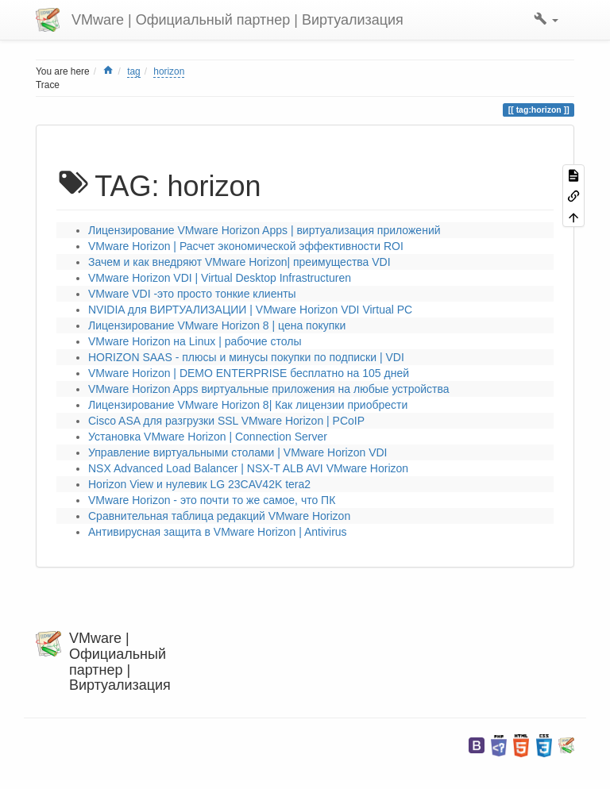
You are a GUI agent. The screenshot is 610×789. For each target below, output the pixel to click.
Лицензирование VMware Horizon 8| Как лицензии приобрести (247, 404)
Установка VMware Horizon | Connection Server (207, 436)
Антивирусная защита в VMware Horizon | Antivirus (217, 531)
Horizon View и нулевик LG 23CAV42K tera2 (199, 484)
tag (134, 71)
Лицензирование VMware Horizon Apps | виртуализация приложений (264, 230)
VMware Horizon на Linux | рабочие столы (194, 341)
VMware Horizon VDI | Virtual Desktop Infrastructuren (219, 277)
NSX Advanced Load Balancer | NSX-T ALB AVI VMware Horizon (248, 468)
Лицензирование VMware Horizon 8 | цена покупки (217, 325)
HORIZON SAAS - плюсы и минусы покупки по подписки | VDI (246, 357)
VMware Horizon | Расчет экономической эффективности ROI (245, 246)
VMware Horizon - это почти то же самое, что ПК (211, 500)
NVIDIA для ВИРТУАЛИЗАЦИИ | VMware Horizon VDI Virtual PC (250, 309)
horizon (168, 71)
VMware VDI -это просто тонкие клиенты (192, 293)
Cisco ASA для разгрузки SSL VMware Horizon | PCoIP (226, 420)
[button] (546, 20)
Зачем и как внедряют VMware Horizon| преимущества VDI (239, 262)
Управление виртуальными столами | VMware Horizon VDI (238, 452)
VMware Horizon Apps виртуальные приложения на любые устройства (269, 389)
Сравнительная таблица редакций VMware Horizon (219, 516)
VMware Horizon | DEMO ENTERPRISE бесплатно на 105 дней (248, 373)
